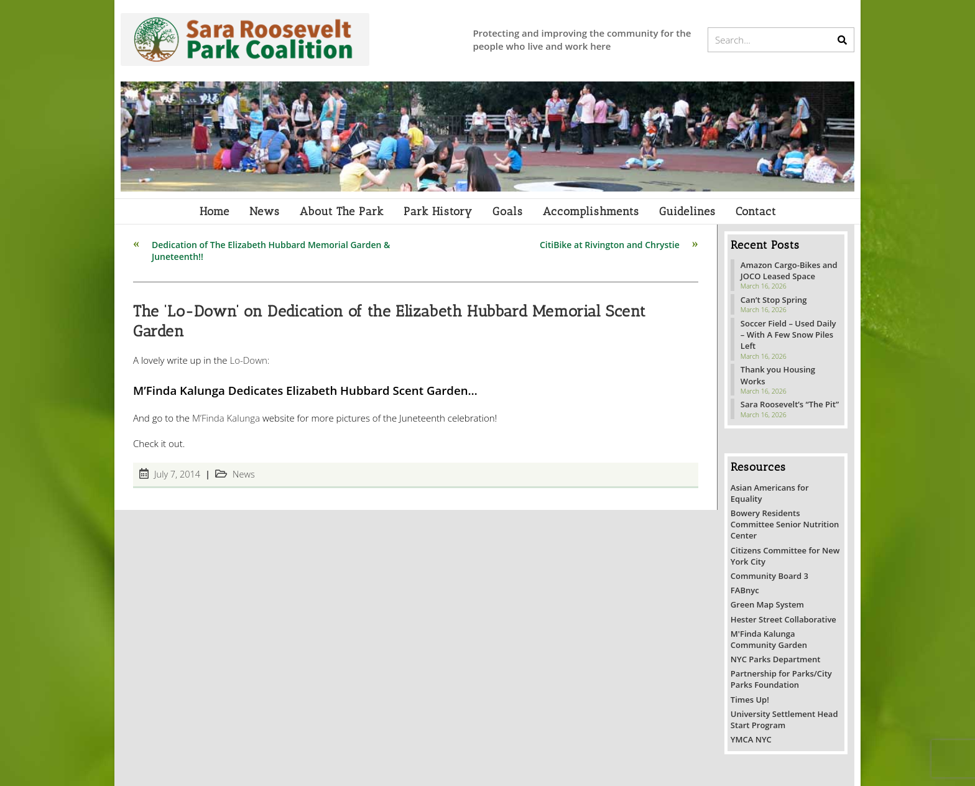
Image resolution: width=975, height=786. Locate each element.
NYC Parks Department (776, 659)
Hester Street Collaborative (783, 619)
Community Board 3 (769, 575)
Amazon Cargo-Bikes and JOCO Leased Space (789, 270)
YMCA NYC (751, 739)
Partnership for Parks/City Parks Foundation (781, 679)
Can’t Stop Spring (774, 299)
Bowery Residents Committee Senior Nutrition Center (785, 524)
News (244, 474)
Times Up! (750, 699)
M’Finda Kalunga (226, 418)
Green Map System (767, 604)
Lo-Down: (249, 360)
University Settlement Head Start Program (784, 719)
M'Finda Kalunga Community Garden (769, 639)
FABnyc (745, 590)
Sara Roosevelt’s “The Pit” (790, 404)
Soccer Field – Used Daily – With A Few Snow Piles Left (788, 334)
